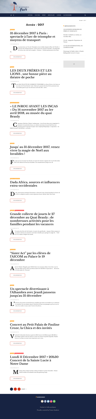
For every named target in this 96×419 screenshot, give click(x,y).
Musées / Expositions (15, 178)
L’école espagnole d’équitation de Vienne (72, 41)
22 (19, 389)
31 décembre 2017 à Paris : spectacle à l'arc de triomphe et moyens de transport (32, 36)
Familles (12, 143)
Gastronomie (67, 15)
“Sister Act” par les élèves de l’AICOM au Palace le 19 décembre (30, 256)
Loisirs (59, 15)
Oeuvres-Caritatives (19, 210)
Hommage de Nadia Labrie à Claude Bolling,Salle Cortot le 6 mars (73, 52)
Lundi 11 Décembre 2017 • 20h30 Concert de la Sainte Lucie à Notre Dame (34, 360)
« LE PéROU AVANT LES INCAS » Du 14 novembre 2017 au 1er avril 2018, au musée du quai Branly (34, 111)
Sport (44, 15)
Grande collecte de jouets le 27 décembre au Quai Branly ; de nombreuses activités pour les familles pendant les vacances (32, 219)
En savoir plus (17, 57)
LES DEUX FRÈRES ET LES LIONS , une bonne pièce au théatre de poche (31, 74)
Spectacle (12, 29)
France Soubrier (54, 410)
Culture (37, 15)
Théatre (12, 66)
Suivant (23, 389)
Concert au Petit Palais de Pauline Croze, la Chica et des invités (34, 326)
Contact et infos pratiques (48, 407)
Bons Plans (51, 15)
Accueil (30, 15)
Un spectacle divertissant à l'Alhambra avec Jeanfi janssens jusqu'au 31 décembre (33, 292)
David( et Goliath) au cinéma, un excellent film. (72, 35)
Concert (12, 353)
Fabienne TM (16, 81)
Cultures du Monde (14, 102)
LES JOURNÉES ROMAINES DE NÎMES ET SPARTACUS (72, 30)
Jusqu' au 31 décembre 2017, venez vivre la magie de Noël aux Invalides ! (35, 150)
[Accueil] (80, 20)
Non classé (12, 249)
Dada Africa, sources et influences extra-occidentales (35, 183)
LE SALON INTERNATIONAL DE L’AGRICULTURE (73, 46)
